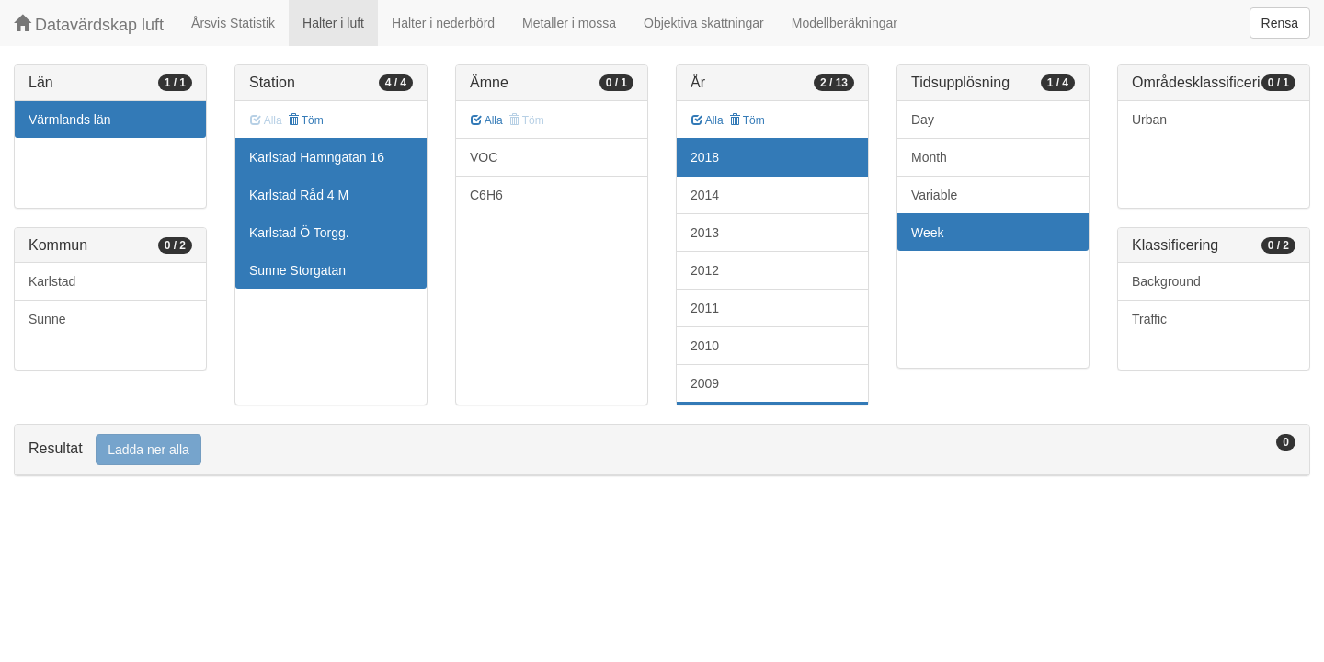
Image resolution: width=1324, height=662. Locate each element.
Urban (1149, 119)
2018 (705, 157)
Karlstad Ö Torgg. (299, 232)
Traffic (1149, 319)
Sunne (47, 319)
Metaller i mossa (569, 23)
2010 (705, 345)
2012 (705, 270)
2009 (705, 383)
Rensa (1279, 23)
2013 (705, 232)
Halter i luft (333, 23)
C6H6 (486, 195)
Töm (306, 120)
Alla (487, 120)
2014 (705, 195)
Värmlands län (70, 119)
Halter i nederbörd (443, 23)
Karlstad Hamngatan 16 (316, 157)
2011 (705, 308)
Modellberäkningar (844, 23)
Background (1166, 281)
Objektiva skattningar (704, 23)
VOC (483, 157)
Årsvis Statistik (233, 23)
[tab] (662, 450)
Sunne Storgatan (297, 270)
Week (927, 232)
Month (929, 157)
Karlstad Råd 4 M (298, 195)
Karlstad (52, 281)
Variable (934, 195)
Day (922, 119)
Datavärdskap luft (89, 24)
